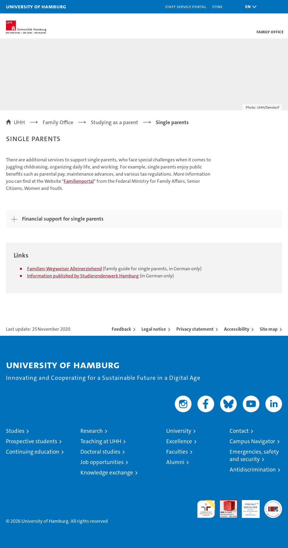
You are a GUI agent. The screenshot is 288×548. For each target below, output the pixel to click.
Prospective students (31, 441)
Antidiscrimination (253, 469)
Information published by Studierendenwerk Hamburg (83, 276)
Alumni (175, 462)
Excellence (179, 441)
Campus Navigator (252, 441)
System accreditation (273, 506)
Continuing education (32, 451)
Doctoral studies (100, 451)
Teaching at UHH (100, 441)
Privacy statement (195, 329)
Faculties (177, 451)
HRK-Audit (247, 506)
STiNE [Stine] (217, 6)
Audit (225, 503)
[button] (249, 6)
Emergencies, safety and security (254, 455)
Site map (269, 329)
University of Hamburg (36, 6)
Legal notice (153, 329)
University (178, 431)
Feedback (121, 329)
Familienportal (79, 181)
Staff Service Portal (185, 6)
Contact (239, 431)
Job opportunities (102, 462)
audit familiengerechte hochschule (206, 509)
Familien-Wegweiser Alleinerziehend (64, 269)
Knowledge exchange (106, 472)
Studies (15, 431)
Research (91, 431)
